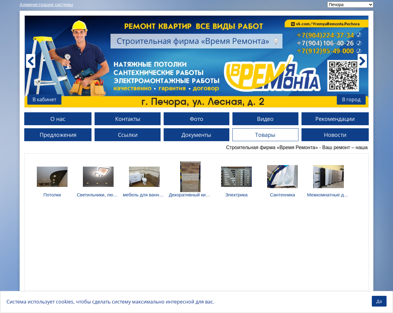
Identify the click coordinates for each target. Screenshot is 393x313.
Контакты (127, 118)
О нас (57, 118)
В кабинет (44, 99)
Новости (335, 134)
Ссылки (128, 134)
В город (351, 99)
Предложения (58, 134)
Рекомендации (335, 118)
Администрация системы (46, 4)
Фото (196, 118)
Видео (265, 118)
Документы (196, 134)
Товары (265, 134)
